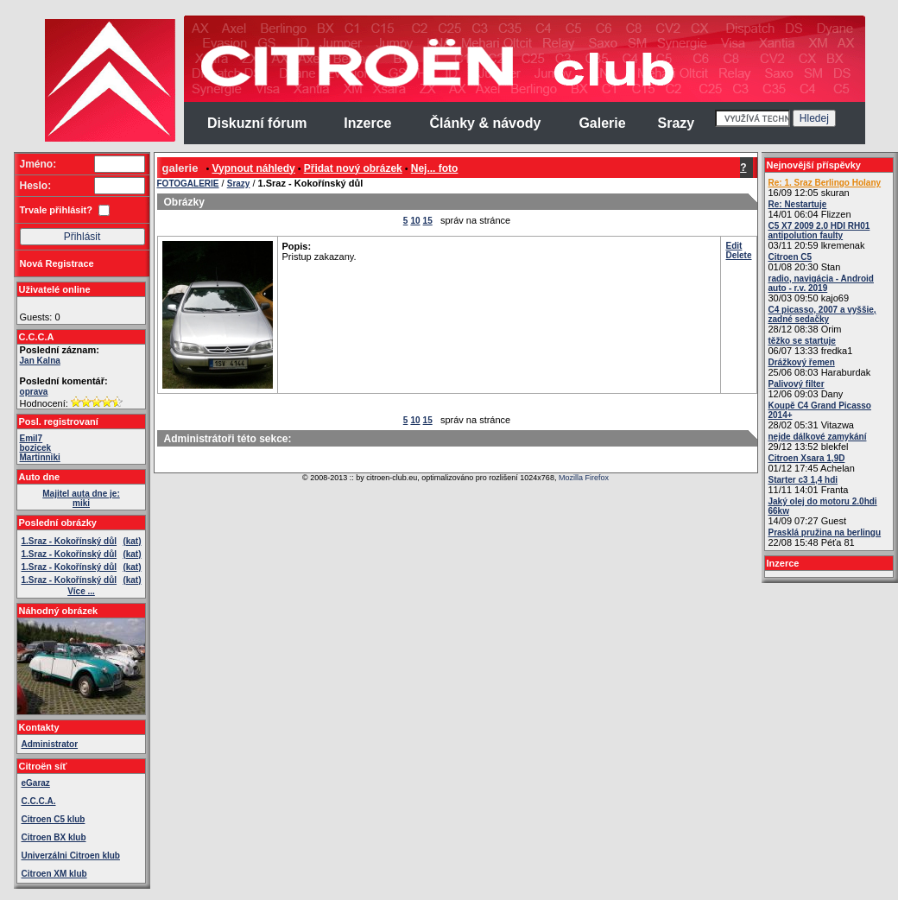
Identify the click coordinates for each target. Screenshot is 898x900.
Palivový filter (796, 384)
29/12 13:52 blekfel (817, 442)
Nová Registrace (57, 263)
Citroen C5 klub (53, 819)
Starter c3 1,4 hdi (803, 480)
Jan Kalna (40, 360)
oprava (34, 391)
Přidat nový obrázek (353, 168)
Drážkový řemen (801, 362)
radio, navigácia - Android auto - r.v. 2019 (821, 283)
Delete (738, 255)
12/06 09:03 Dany (806, 389)
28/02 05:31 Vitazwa (819, 415)
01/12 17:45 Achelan (811, 463)
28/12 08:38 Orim (822, 319)
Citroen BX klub (54, 837)
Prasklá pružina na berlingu (825, 532)
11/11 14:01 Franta (808, 485)
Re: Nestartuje (797, 204)
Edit (733, 245)
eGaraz (36, 783)
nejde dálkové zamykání (817, 436)
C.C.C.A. (39, 801)
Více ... (81, 591)
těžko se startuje (802, 340)
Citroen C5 (790, 257)
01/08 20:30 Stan (804, 262)
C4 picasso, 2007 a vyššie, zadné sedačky (822, 314)
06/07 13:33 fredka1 (810, 346)
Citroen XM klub (54, 873)
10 (415, 220)
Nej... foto (434, 168)
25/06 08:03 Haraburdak (819, 367)
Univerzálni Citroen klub (71, 855)
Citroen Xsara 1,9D (806, 458)
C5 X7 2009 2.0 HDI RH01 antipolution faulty (819, 230)
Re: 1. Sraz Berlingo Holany (825, 182)
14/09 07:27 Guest (822, 511)
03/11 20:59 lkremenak (819, 235)
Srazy (238, 183)
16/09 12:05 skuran (825, 188)
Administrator (50, 744)
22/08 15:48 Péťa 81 (825, 538)
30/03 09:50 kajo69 (821, 288)
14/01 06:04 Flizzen (809, 209)
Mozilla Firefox (584, 477)
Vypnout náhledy (253, 168)
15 (428, 220)
